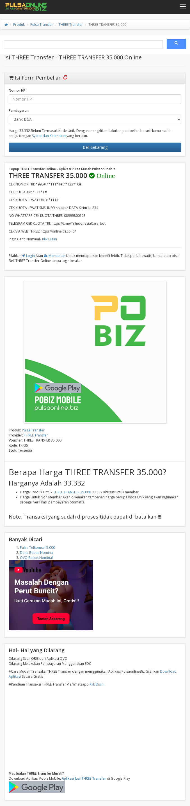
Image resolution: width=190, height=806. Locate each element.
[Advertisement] (95, 729)
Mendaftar (54, 255)
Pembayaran (19, 110)
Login (28, 255)
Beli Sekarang (95, 147)
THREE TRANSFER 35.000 (72, 492)
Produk (19, 24)
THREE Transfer (71, 24)
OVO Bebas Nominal (36, 557)
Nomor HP (17, 90)
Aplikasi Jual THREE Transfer (84, 778)
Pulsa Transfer (41, 24)
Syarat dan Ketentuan (49, 135)
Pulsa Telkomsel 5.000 (37, 547)
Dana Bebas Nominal (37, 552)
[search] (83, 44)
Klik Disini (49, 239)
